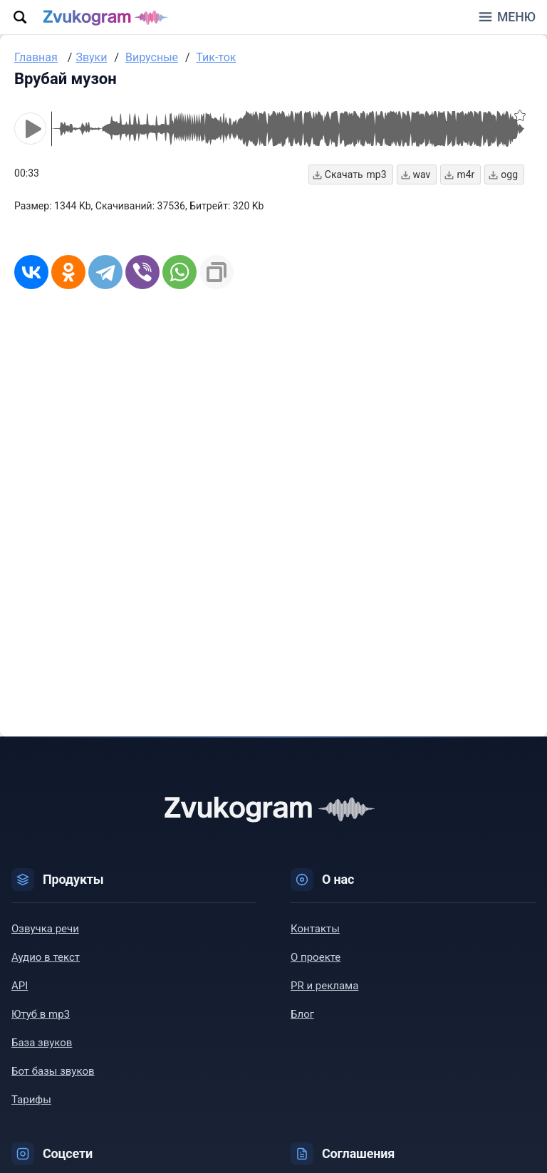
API (19, 985)
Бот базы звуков (53, 1071)
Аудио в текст (45, 957)
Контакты (315, 928)
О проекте (315, 957)
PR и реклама (324, 985)
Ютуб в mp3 (40, 1014)
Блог (302, 1014)
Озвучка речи (45, 928)
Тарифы (31, 1099)
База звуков (41, 1042)
